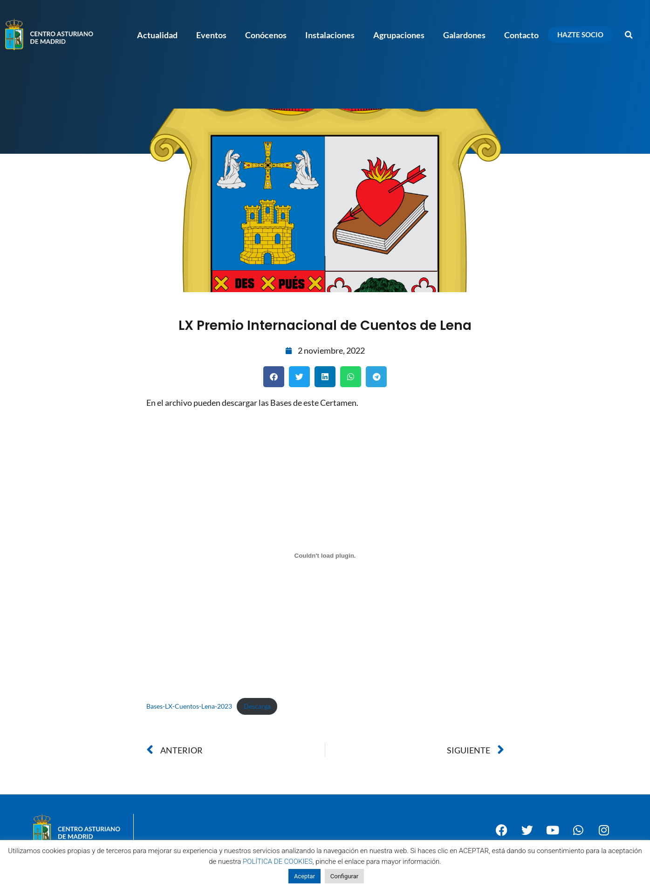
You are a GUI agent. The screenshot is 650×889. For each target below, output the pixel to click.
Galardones (464, 35)
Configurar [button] (344, 876)
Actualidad (157, 35)
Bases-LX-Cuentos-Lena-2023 (189, 706)
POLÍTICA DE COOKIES (278, 861)
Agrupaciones (398, 35)
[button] (629, 35)
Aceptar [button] (304, 876)
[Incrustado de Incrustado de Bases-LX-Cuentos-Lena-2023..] (325, 555)
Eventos (211, 35)
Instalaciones (330, 35)
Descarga (257, 706)
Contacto (521, 35)
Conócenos (266, 35)
